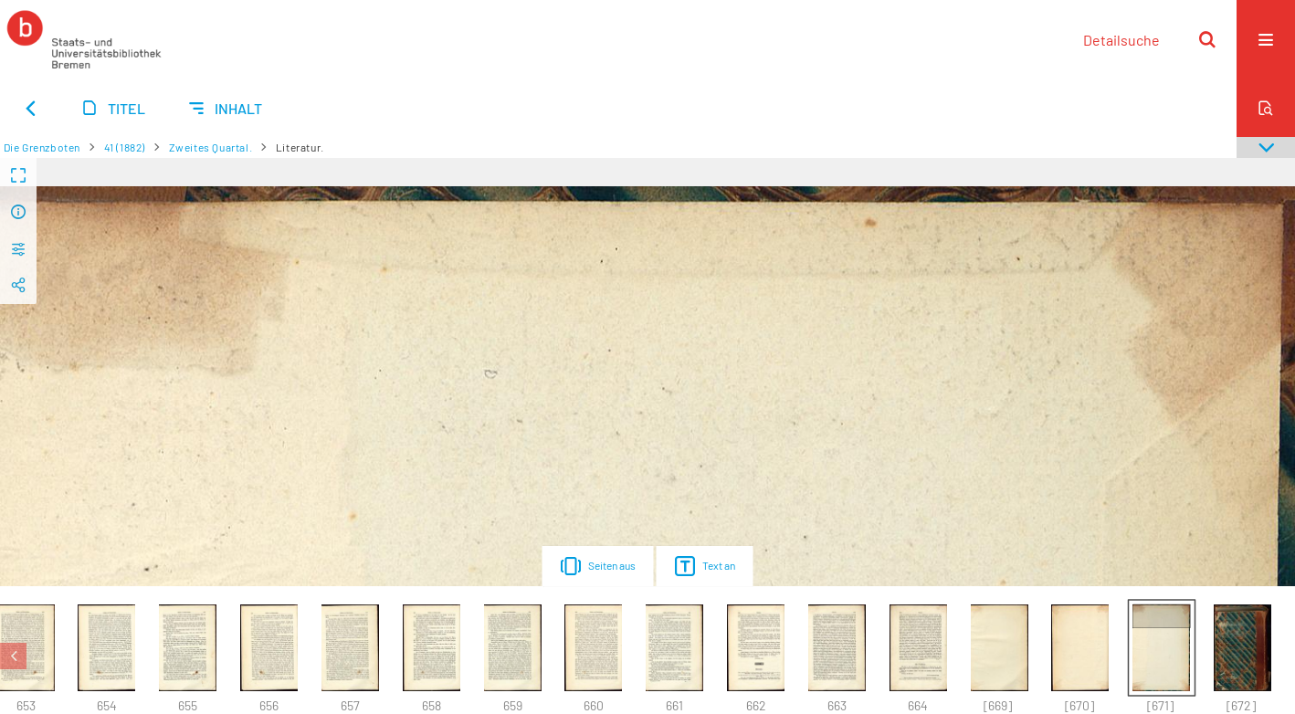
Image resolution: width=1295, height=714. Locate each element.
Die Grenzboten (42, 147)
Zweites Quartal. (211, 147)
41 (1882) (124, 147)
